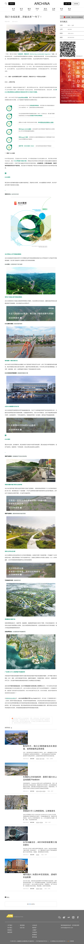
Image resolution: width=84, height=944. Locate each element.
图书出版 (34, 937)
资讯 (69, 25)
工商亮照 (70, 941)
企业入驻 (22, 927)
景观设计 (41, 822)
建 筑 (29, 9)
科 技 (61, 9)
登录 (30, 904)
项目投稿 (22, 925)
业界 (73, 25)
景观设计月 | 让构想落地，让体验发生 (39, 811)
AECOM (32, 758)
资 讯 (21, 9)
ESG (73, 37)
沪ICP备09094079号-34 (41, 941)
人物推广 (34, 930)
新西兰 (40, 791)
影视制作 (34, 934)
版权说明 (10, 932)
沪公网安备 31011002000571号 (57, 941)
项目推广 (34, 927)
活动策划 (34, 932)
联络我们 (10, 930)
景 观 (37, 9)
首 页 (13, 9)
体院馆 (37, 791)
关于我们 (10, 925)
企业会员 (34, 925)
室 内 (45, 9)
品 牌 (53, 9)
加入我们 (10, 927)
